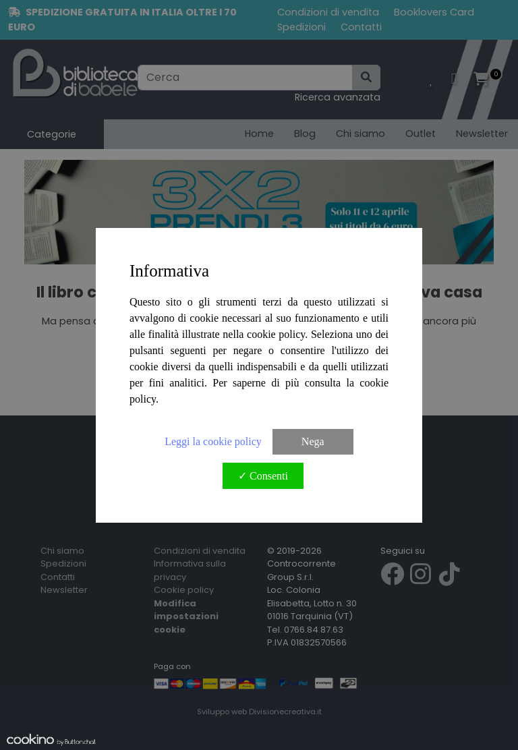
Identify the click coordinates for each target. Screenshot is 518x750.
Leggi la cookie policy (213, 441)
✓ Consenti (263, 476)
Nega (312, 441)
